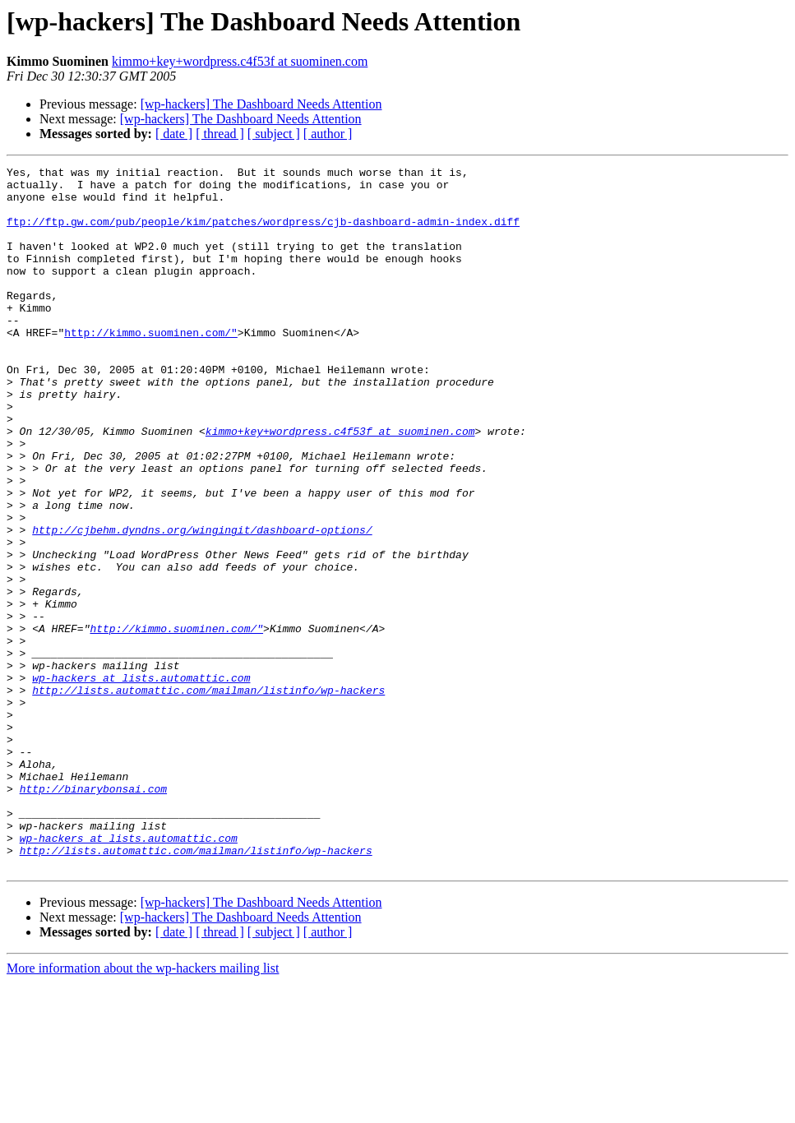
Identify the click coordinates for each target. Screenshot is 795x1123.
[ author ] (328, 134)
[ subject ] (273, 134)
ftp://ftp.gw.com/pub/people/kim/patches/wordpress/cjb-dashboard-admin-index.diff (263, 233)
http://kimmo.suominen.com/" (151, 366)
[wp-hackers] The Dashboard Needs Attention (261, 104)
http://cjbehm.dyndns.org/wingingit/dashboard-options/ (202, 603)
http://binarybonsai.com (93, 914)
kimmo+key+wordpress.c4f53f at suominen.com (239, 61)
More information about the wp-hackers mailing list (143, 1109)
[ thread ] (220, 134)
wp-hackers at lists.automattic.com (141, 781)
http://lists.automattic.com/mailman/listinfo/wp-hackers (208, 795)
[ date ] (173, 134)
